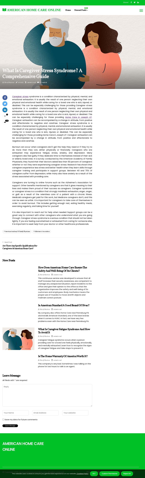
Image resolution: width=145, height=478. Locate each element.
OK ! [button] (94, 473)
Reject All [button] (127, 473)
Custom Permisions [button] (109, 473)
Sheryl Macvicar (9, 83)
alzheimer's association (42, 232)
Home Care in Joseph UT (78, 117)
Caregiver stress (20, 96)
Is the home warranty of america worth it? (62, 356)
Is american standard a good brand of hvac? (63, 305)
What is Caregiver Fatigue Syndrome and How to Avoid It (64, 331)
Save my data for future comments (21, 419)
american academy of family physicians (17, 232)
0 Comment (43, 83)
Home (68, 10)
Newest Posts (81, 9)
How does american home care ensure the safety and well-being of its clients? (62, 269)
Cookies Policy (82, 473)
